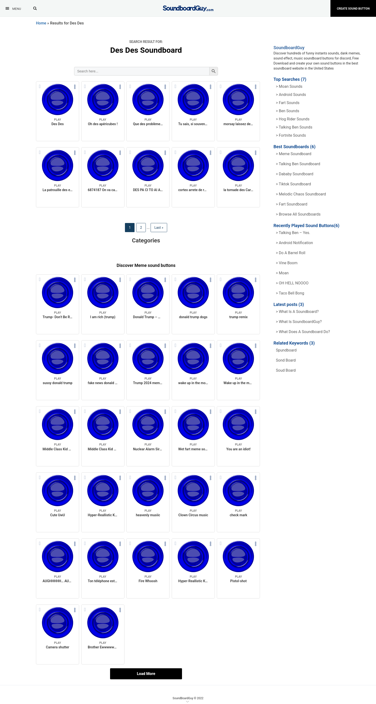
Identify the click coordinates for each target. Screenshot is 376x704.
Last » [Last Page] (158, 227)
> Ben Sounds (287, 111)
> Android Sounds (291, 94)
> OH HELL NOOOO (292, 283)
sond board (286, 360)
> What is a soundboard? (297, 311)
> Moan (282, 273)
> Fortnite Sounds (291, 135)
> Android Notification (294, 243)
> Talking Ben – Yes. (293, 232)
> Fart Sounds (288, 102)
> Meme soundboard (293, 154)
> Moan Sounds (289, 86)
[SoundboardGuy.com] (188, 8)
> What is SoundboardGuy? (299, 321)
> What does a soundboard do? (303, 331)
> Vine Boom (287, 263)
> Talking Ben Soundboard (298, 164)
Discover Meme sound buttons (146, 265)
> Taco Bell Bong (290, 293)
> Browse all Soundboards (298, 214)
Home (41, 23)
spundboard (286, 350)
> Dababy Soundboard (294, 174)
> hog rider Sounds (293, 119)
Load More (146, 673)
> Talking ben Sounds (294, 127)
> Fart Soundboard (291, 204)
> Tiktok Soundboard (293, 184)
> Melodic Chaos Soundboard (301, 194)
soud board (286, 370)
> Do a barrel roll (291, 253)
